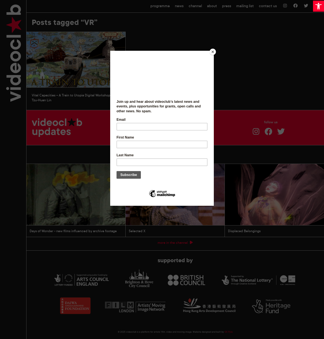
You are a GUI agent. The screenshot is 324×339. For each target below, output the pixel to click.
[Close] (213, 52)
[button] (318, 6)
